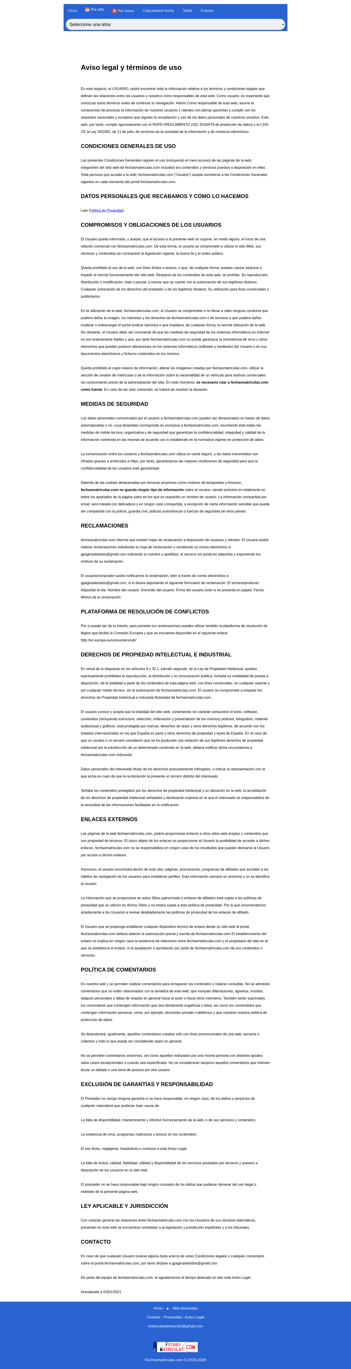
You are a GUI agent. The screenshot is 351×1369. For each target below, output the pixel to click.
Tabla (187, 11)
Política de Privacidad (106, 210)
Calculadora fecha (158, 11)
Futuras (207, 11)
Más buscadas (185, 1308)
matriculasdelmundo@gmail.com (175, 1326)
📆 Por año (94, 9)
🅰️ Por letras (123, 11)
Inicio (72, 11)
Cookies (153, 1317)
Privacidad (173, 1317)
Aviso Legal (194, 1317)
